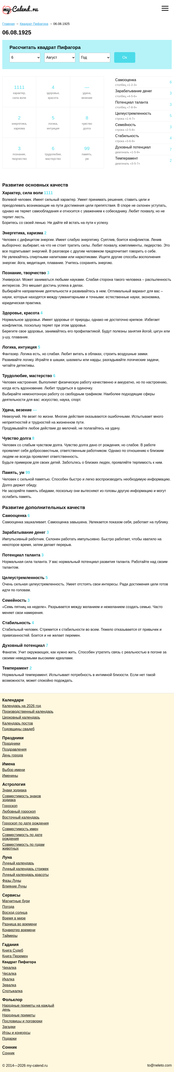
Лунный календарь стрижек (25, 869)
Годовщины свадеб (18, 729)
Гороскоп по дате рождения (25, 823)
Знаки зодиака (14, 790)
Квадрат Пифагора (19, 962)
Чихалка (9, 968)
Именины (10, 776)
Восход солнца (14, 912)
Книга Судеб (12, 950)
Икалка (8, 979)
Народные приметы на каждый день (28, 1007)
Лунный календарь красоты (25, 875)
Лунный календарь (18, 863)
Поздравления (14, 749)
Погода (8, 907)
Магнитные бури (16, 901)
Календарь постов (17, 723)
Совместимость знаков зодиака (21, 798)
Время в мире (14, 918)
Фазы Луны (11, 881)
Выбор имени (13, 770)
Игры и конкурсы (16, 1033)
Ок (124, 57)
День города (12, 755)
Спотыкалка (12, 991)
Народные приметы (18, 1015)
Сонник (8, 1053)
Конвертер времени (18, 930)
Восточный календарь (20, 817)
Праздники (11, 743)
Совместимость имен (20, 829)
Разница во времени (19, 924)
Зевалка (9, 985)
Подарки (9, 1038)
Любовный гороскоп (19, 811)
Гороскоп (9, 806)
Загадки (8, 1027)
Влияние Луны (14, 886)
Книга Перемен (15, 956)
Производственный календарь (27, 711)
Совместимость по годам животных (23, 847)
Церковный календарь (21, 717)
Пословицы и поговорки (22, 1021)
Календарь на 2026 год (21, 706)
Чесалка (9, 973)
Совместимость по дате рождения (22, 837)
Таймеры (9, 936)
